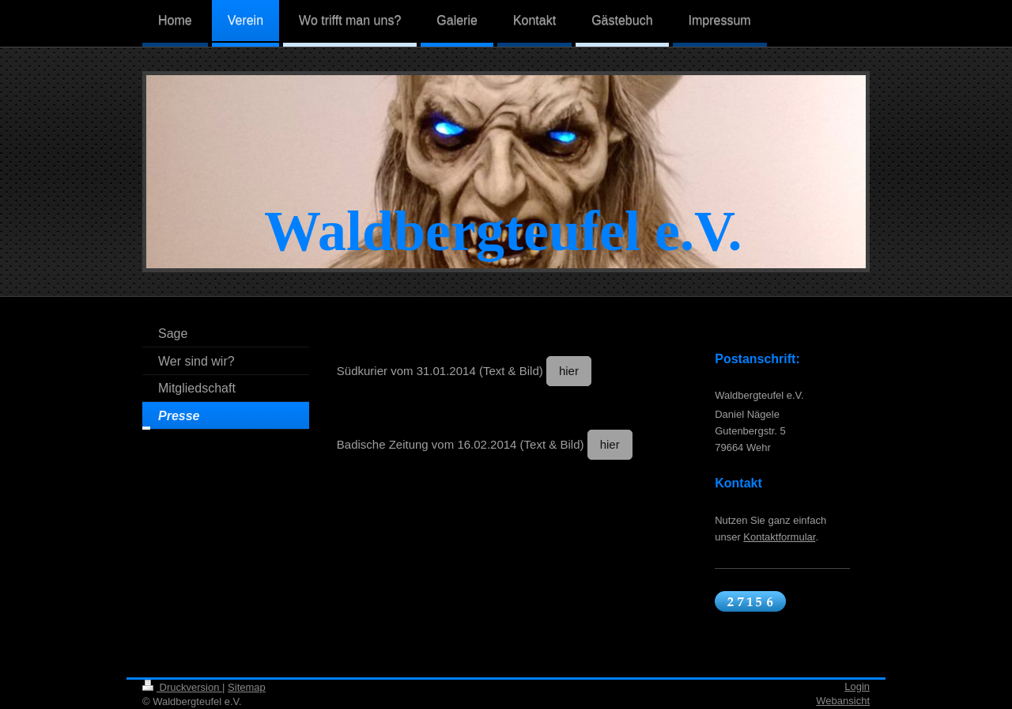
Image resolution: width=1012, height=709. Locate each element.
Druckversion (182, 687)
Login (857, 686)
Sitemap (247, 687)
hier (569, 370)
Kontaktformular (779, 537)
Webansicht (843, 701)
